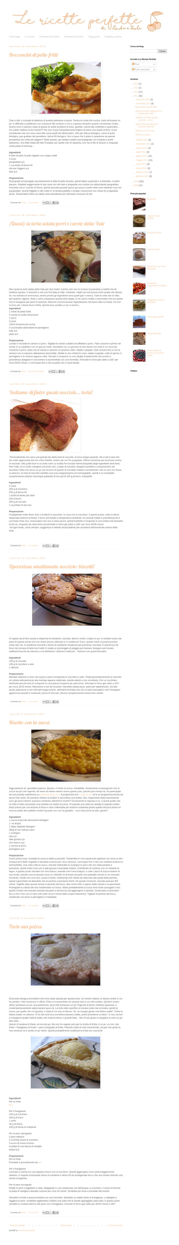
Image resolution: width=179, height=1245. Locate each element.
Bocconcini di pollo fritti (33, 54)
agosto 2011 (142, 148)
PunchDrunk (85, 794)
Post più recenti (17, 1225)
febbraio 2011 (142, 172)
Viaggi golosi (94, 36)
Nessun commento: (36, 371)
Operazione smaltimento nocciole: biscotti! (51, 566)
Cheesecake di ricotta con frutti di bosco (155, 353)
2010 (136, 181)
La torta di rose (154, 232)
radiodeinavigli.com (49, 794)
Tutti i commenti (140, 69)
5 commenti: (33, 701)
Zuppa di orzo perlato (153, 217)
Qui (11, 1104)
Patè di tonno (153, 249)
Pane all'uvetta (154, 333)
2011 (136, 96)
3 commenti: (33, 545)
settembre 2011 (143, 144)
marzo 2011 (142, 168)
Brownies (151, 199)
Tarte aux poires (25, 926)
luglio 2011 (141, 152)
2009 (136, 185)
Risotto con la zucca (29, 722)
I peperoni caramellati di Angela (156, 284)
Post (135, 64)
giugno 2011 (142, 156)
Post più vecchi (115, 1225)
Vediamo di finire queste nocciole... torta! (50, 392)
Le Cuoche (30, 36)
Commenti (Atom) (26, 1230)
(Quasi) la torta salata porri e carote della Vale (57, 223)
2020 (136, 84)
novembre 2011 (143, 103)
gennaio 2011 (142, 176)
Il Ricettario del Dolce (74, 36)
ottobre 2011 (142, 140)
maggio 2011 (142, 160)
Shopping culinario (113, 36)
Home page (14, 36)
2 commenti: (33, 202)
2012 (136, 92)
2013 (136, 88)
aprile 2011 (141, 164)
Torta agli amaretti (155, 317)
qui (40, 1162)
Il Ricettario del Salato (49, 36)
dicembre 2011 (143, 99)
